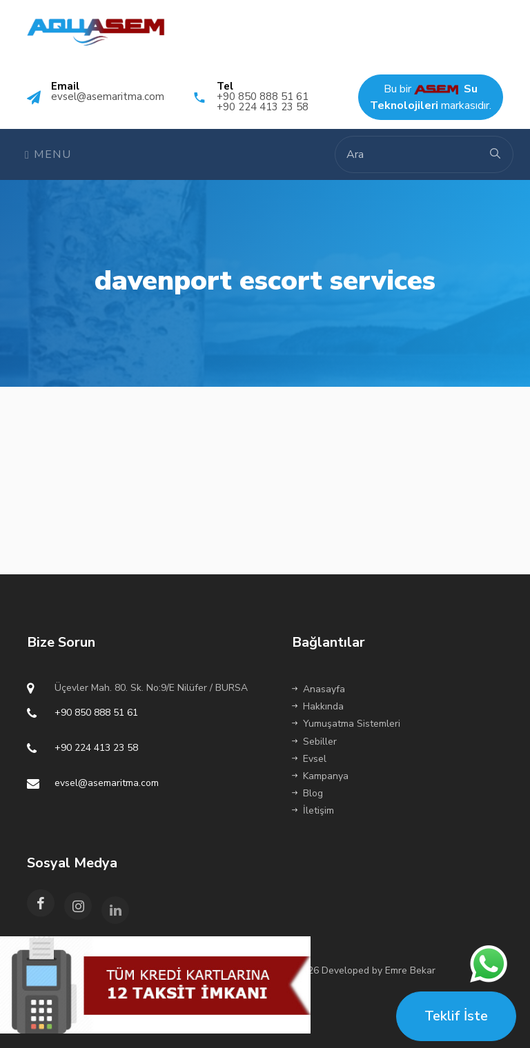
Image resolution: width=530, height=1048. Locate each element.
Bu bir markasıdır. (430, 97)
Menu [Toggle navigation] (48, 154)
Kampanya (320, 776)
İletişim (313, 810)
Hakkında (318, 706)
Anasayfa (318, 689)
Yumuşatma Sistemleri (346, 723)
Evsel (309, 758)
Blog (307, 793)
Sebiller (314, 741)
